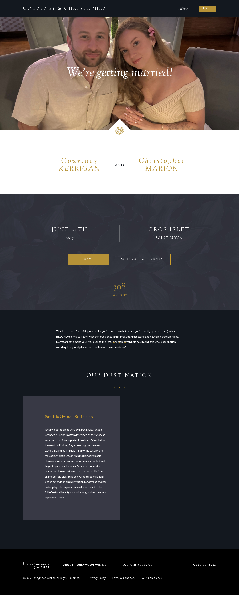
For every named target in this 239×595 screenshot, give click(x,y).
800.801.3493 (206, 564)
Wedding (182, 9)
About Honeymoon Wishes (85, 564)
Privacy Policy (97, 578)
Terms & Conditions (124, 578)
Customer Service (137, 564)
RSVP (207, 9)
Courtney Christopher (65, 9)
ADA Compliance (152, 578)
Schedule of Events (142, 259)
